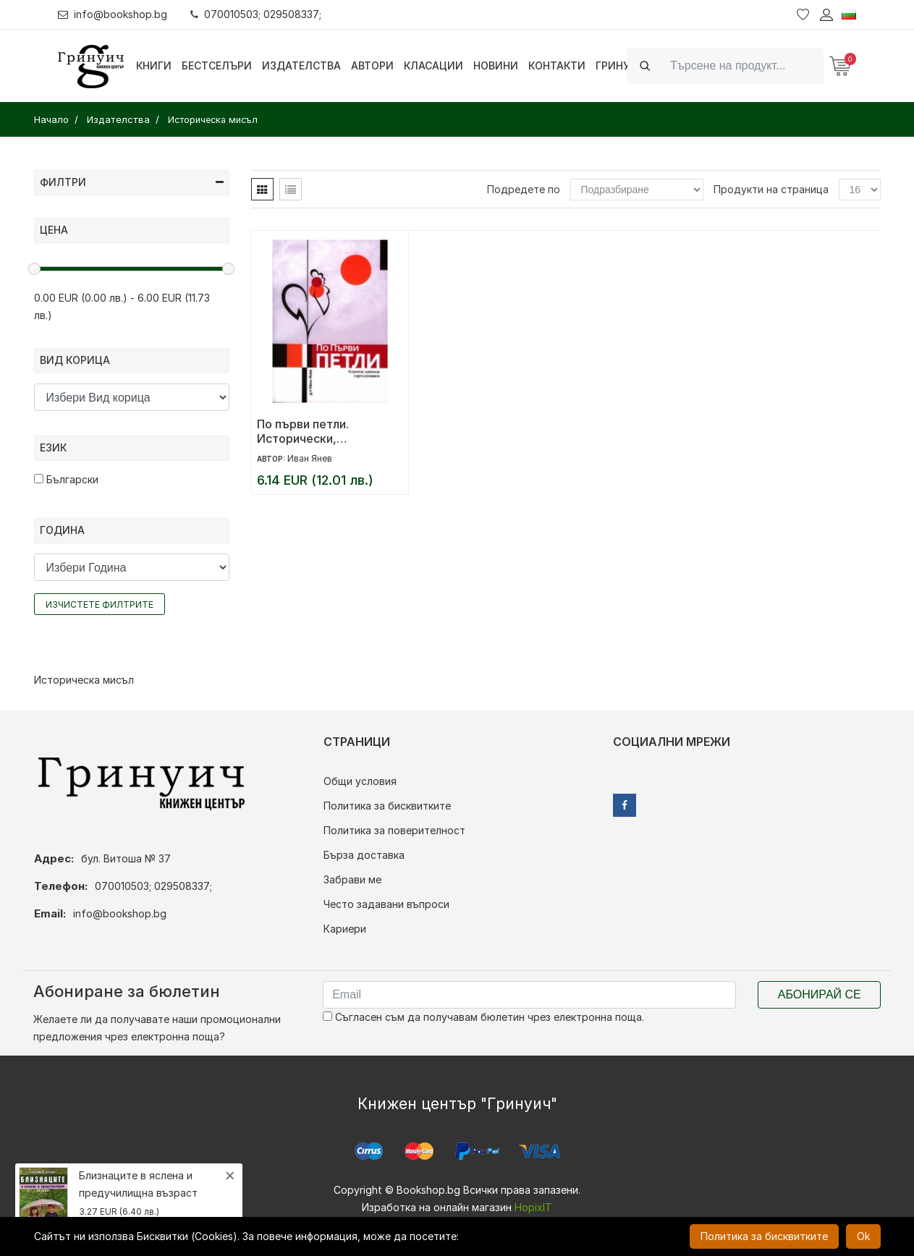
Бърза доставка (364, 855)
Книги (154, 65)
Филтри (132, 182)
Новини (495, 65)
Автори (372, 65)
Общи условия (360, 781)
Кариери (344, 928)
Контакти (556, 65)
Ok (863, 1236)
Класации (433, 65)
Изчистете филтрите (99, 604)
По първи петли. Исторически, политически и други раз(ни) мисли (316, 431)
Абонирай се (819, 994)
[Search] (742, 65)
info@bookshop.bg (112, 14)
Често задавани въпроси (386, 904)
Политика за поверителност (394, 830)
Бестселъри (217, 65)
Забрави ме (352, 879)
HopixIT (533, 1207)
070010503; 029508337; (255, 14)
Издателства (301, 65)
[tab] (262, 189)
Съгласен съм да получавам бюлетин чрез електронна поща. (483, 1017)
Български (66, 479)
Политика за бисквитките (387, 805)
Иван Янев (309, 458)
